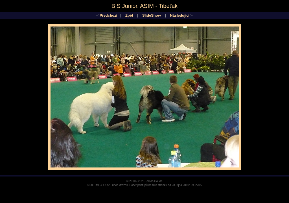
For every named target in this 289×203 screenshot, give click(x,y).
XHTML (95, 185)
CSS (106, 185)
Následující (179, 15)
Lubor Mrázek (119, 185)
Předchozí (108, 15)
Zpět (129, 15)
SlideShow (151, 15)
